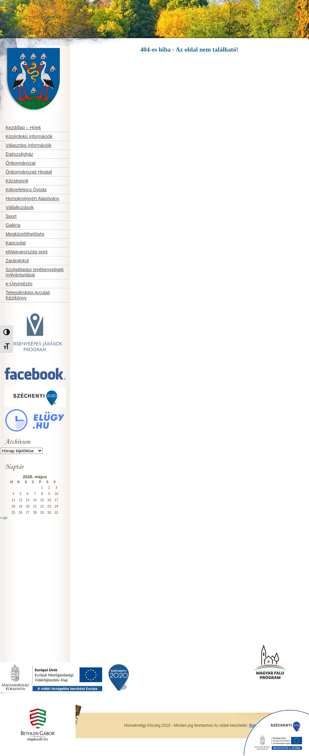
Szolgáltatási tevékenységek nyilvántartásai (35, 272)
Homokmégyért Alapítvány (32, 198)
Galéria (13, 225)
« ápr (4, 518)
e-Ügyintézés (19, 283)
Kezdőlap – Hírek (23, 127)
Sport (11, 216)
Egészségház (19, 154)
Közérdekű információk (29, 136)
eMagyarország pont (27, 251)
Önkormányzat (21, 163)
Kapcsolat (16, 243)
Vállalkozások (20, 207)
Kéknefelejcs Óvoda (26, 189)
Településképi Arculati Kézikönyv (28, 295)
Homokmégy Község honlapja (22, 45)
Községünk (17, 180)
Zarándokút (17, 260)
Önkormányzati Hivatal (29, 172)
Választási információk (28, 145)
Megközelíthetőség (25, 234)
